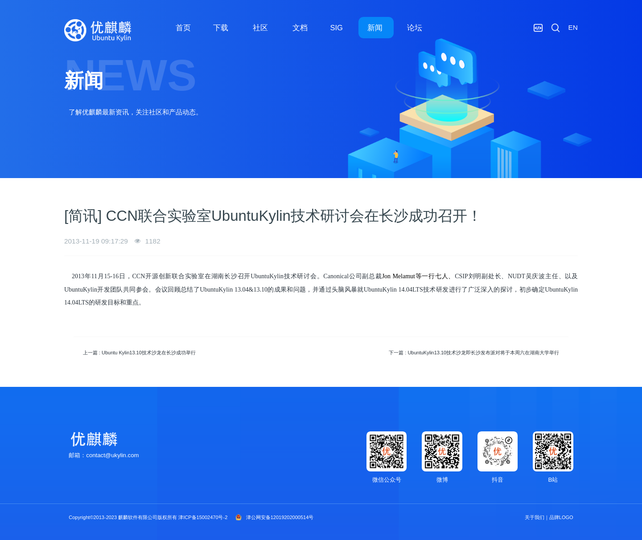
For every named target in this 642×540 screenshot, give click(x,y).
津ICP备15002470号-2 (202, 517)
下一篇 (474, 352)
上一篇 (139, 352)
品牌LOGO (561, 517)
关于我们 (534, 517)
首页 (183, 28)
